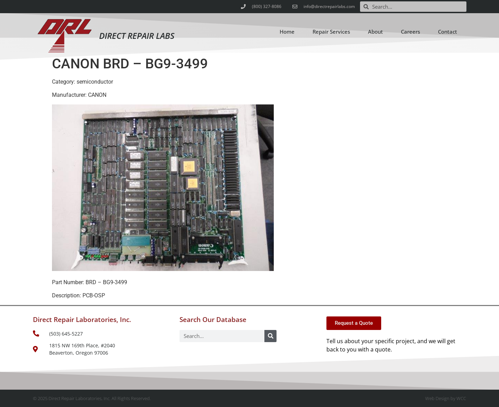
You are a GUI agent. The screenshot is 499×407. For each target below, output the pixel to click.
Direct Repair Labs (136, 35)
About (375, 31)
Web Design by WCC (445, 398)
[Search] (270, 336)
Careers (410, 31)
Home (287, 31)
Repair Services (331, 31)
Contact (447, 31)
